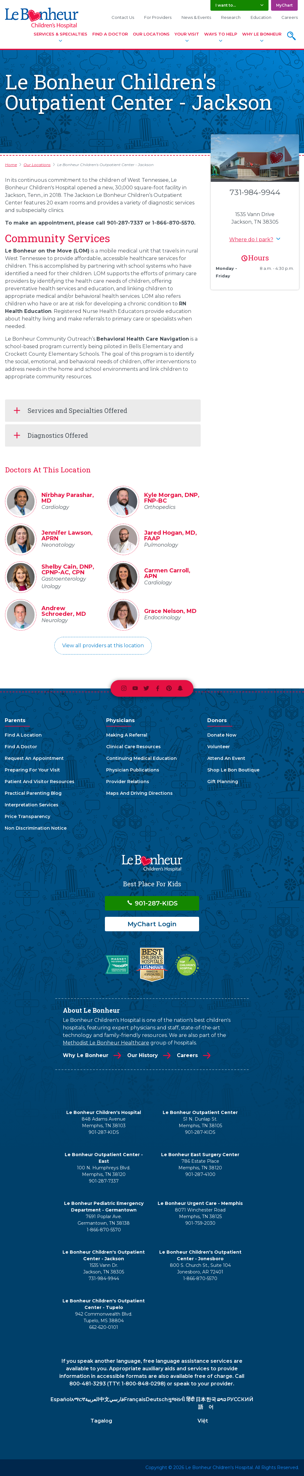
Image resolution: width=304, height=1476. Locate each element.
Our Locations (151, 33)
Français (135, 1399)
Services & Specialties (60, 33)
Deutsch (157, 1399)
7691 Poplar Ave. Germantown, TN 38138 (104, 1220)
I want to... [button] (225, 5)
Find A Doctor (110, 33)
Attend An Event (226, 758)
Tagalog (101, 1421)
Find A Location (23, 735)
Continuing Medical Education (141, 758)
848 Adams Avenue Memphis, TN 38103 (104, 1122)
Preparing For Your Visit (32, 770)
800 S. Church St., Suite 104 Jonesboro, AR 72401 (200, 1268)
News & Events (196, 17)
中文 (104, 1399)
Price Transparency (27, 816)
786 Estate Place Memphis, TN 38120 (200, 1164)
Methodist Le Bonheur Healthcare (106, 1043)
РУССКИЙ (240, 1399)
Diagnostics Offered (58, 435)
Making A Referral (126, 735)
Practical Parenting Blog (33, 793)
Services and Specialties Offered (77, 410)
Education (261, 17)
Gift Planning (222, 781)
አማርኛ (78, 1399)
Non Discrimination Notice (36, 828)
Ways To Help (220, 33)
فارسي (116, 1399)
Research (231, 17)
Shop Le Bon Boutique (233, 770)
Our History (142, 1055)
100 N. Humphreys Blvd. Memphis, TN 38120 (103, 1171)
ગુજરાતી (176, 1399)
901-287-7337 (104, 1181)
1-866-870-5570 (104, 1230)
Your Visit (187, 33)
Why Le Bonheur (261, 33)
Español (61, 1399)
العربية (92, 1399)
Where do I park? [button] (251, 239)
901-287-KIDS (152, 903)
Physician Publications (132, 770)
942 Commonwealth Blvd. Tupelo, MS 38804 (103, 1317)
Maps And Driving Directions (139, 793)
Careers (289, 17)
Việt (203, 1421)
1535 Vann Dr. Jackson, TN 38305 (103, 1268)
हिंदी (190, 1399)
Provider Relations (127, 781)
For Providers (157, 17)
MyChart (284, 5)
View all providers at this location (103, 646)
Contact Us (122, 17)
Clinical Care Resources (133, 746)
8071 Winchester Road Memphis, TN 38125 (200, 1213)
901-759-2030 (200, 1223)
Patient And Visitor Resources (39, 781)
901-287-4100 (200, 1174)
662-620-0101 (103, 1327)
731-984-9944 (255, 192)
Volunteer (218, 746)
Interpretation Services (31, 805)
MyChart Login (152, 924)
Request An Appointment (34, 758)
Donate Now (221, 735)
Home (11, 164)
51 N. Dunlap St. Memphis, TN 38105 (200, 1122)
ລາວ (221, 1399)
